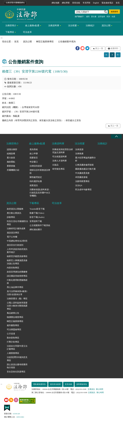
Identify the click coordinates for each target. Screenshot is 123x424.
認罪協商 (101, 17)
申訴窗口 (34, 162)
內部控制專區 (13, 268)
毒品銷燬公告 (13, 313)
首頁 (118, 3)
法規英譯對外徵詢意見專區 (17, 359)
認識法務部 (12, 149)
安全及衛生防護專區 (16, 372)
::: (1, 2)
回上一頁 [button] (99, 48)
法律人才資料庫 (59, 161)
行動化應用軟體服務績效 (17, 281)
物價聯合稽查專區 (15, 317)
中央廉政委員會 (82, 173)
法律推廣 (79, 153)
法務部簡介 (10, 25)
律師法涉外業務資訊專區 (40, 171)
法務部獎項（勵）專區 (17, 299)
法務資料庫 (53, 25)
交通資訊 (91, 389)
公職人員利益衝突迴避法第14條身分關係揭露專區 (17, 306)
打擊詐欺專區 (13, 342)
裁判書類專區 (13, 325)
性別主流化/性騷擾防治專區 (17, 223)
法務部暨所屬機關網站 (15, 3)
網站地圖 (55, 3)
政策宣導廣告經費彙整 (17, 272)
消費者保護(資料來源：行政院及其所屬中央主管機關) (40, 192)
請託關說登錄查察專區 (17, 276)
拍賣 (113, 17)
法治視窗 (72, 25)
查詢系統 (34, 149)
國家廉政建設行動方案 (85, 169)
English (96, 3)
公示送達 (11, 334)
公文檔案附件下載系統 (40, 225)
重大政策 (11, 158)
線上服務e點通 (32, 25)
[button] (77, 48)
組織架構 (11, 153)
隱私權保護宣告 (39, 384)
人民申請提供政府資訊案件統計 (17, 250)
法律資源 (79, 149)
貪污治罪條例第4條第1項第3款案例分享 (17, 293)
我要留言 (34, 158)
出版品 (55, 165)
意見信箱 (68, 384)
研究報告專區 (58, 169)
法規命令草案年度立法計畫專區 (17, 347)
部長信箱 (76, 3)
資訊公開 (106, 25)
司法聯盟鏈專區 (14, 329)
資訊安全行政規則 (15, 245)
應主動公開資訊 (14, 213)
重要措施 (11, 166)
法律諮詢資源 (36, 166)
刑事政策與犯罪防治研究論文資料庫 (62, 151)
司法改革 (27, 32)
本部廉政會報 (81, 177)
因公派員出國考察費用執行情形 (17, 366)
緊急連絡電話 (107, 3)
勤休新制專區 (13, 338)
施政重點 (11, 162)
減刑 (88, 17)
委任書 (93, 17)
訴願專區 (11, 217)
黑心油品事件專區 (15, 287)
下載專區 (9, 32)
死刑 (108, 17)
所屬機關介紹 (13, 170)
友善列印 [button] (114, 48)
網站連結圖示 (36, 229)
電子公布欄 (12, 237)
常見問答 (86, 3)
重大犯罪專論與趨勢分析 (85, 159)
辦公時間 (99, 389)
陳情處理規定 (36, 177)
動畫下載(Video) (37, 213)
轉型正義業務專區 (45, 41)
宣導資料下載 (36, 221)
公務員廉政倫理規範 (84, 165)
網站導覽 (66, 3)
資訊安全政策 (55, 384)
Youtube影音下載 (37, 209)
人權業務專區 (13, 353)
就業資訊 (34, 185)
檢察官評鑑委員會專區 (17, 256)
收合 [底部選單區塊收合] (116, 136)
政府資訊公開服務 (15, 209)
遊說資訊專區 (13, 233)
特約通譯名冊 (36, 181)
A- (106, 55)
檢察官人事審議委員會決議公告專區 (17, 262)
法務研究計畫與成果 (16, 228)
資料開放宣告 (81, 384)
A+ (118, 55)
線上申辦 (34, 153)
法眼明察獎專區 (82, 181)
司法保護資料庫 (59, 156)
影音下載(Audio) (37, 217)
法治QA (78, 185)
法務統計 (90, 25)
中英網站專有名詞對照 (17, 241)
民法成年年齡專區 (83, 189)
